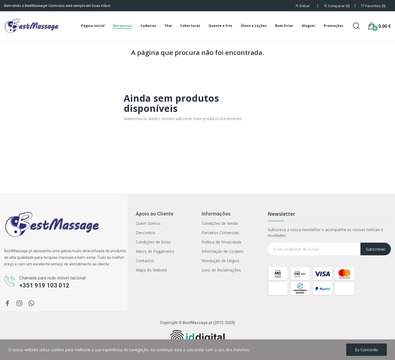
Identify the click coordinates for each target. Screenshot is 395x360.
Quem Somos (148, 223)
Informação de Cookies (222, 251)
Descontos (145, 232)
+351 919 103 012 (44, 285)
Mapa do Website (151, 270)
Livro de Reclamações (221, 270)
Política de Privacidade (221, 242)
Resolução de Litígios (220, 260)
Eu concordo (366, 349)
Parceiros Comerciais (220, 232)
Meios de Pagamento (155, 251)
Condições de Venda (220, 223)
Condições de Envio (153, 242)
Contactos (145, 260)
